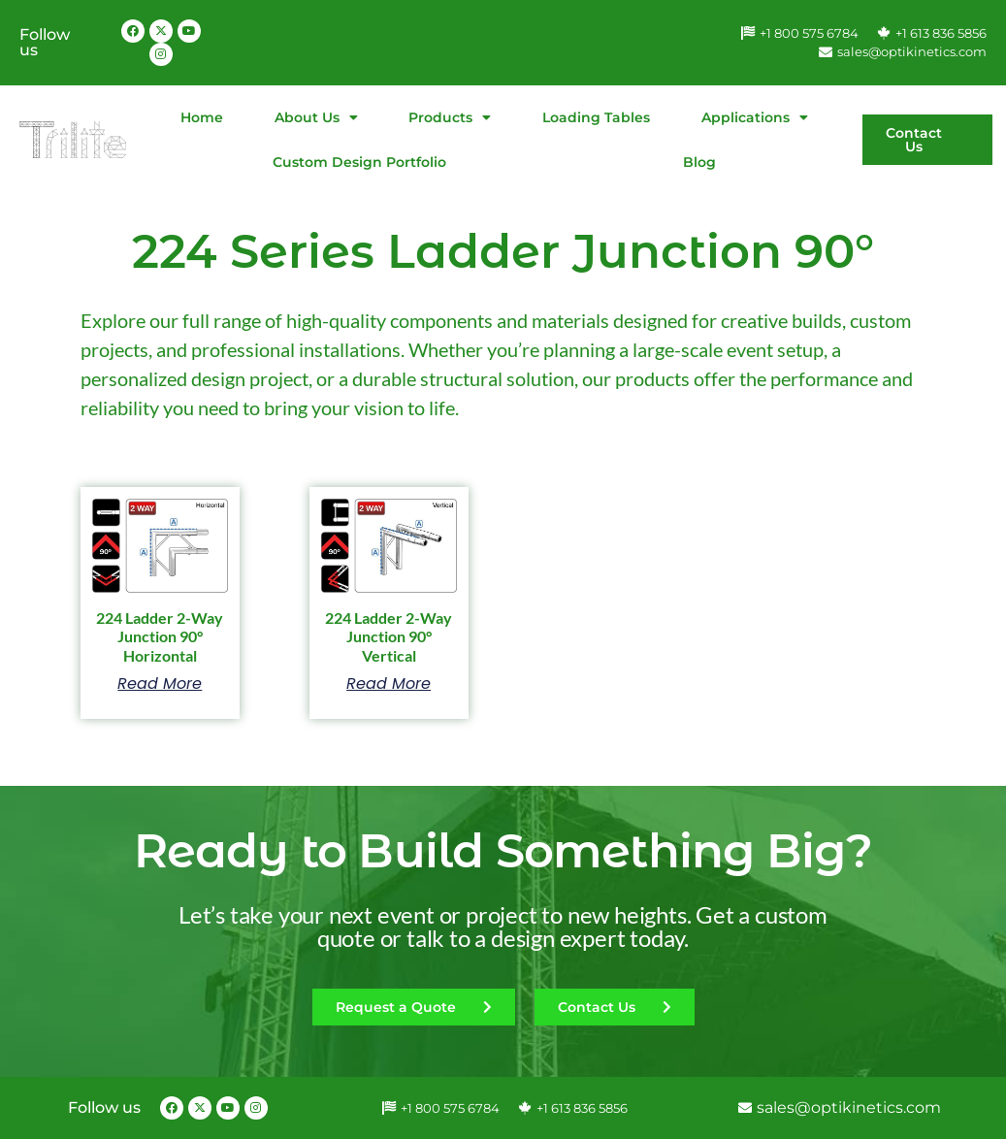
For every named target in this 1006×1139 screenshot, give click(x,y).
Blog (699, 162)
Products (449, 117)
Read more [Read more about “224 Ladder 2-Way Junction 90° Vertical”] (388, 684)
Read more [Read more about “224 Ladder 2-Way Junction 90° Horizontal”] (159, 684)
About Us (316, 117)
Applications (754, 117)
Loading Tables (596, 117)
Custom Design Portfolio (359, 162)
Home (201, 117)
